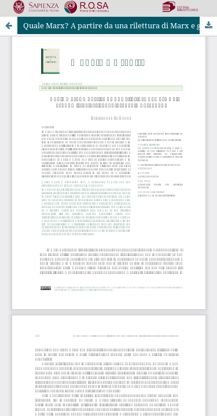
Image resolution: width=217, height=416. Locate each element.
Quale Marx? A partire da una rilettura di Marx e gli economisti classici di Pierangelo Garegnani (120, 25)
